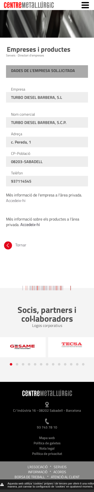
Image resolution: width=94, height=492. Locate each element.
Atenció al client (65, 476)
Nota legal (47, 448)
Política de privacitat (47, 453)
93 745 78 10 (47, 427)
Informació (37, 471)
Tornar (14, 245)
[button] (11, 364)
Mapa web (47, 437)
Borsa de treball (30, 476)
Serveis (60, 466)
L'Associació (38, 466)
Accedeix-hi (16, 200)
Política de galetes (47, 443)
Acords (59, 471)
